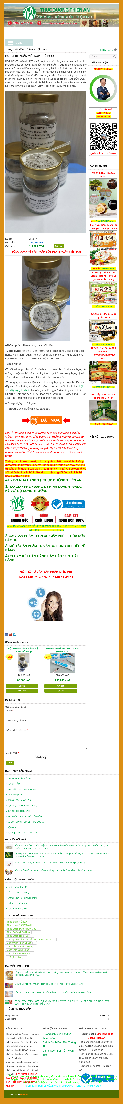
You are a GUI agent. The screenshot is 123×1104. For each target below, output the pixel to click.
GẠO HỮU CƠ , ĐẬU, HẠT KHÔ (21, 789)
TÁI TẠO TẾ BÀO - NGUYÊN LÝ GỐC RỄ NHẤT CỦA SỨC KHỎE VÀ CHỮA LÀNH (53, 992)
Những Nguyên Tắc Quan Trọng (21, 898)
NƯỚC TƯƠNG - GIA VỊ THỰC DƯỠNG (25, 822)
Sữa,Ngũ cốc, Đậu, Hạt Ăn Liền (21, 833)
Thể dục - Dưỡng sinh (17, 903)
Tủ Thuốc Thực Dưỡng (17, 892)
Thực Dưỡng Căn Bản (17, 887)
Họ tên (9, 711)
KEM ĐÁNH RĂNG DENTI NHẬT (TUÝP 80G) (62, 650)
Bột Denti (11, 827)
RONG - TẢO (13, 784)
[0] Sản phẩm (106, 50)
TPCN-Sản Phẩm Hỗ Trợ (18, 778)
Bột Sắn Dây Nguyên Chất (19, 800)
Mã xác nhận (12, 753)
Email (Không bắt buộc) (16, 720)
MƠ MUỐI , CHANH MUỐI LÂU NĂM (24, 816)
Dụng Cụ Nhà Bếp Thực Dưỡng (21, 805)
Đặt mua (59, 246)
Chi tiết (22, 686)
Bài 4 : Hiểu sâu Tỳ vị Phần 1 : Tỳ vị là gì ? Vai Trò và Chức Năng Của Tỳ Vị (50, 862)
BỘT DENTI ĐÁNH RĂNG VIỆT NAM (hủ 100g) (24, 650)
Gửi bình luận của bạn (17, 730)
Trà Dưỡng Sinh (14, 795)
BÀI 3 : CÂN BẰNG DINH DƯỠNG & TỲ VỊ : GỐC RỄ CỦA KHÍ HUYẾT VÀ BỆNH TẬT (54, 870)
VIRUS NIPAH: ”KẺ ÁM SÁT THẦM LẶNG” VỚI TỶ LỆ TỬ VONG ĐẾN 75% (49, 984)
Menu (19, 42)
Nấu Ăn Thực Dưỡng (16, 909)
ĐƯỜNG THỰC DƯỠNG (18, 811)
